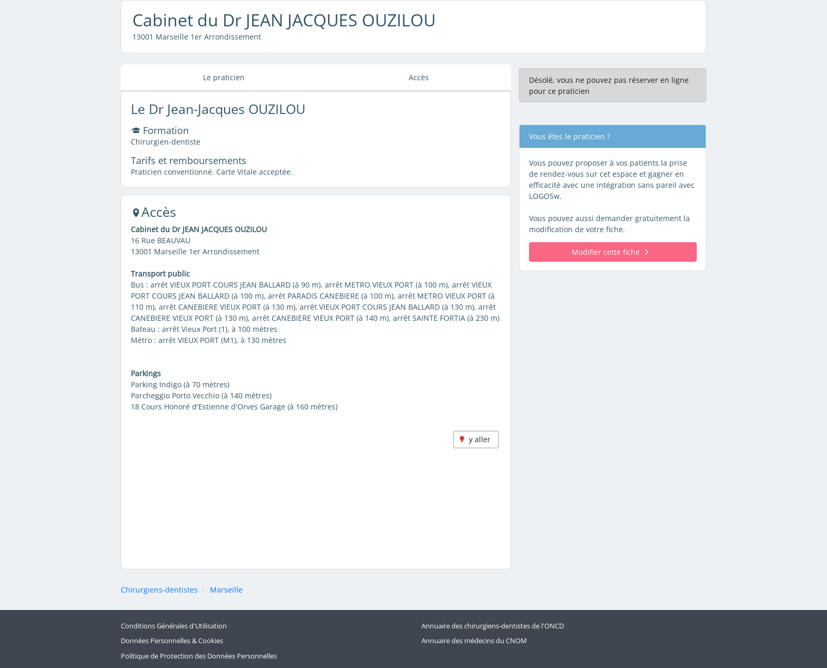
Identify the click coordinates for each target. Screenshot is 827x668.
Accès (419, 77)
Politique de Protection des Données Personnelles (199, 656)
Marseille (226, 590)
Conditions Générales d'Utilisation (174, 626)
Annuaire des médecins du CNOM (474, 640)
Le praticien (224, 77)
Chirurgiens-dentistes (159, 590)
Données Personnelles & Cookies (172, 640)
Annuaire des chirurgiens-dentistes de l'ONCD (492, 626)
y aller (480, 439)
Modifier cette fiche (610, 252)
